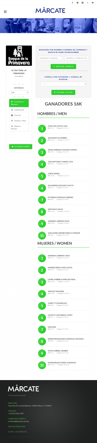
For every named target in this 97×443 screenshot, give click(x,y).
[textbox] (50, 58)
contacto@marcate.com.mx (18, 421)
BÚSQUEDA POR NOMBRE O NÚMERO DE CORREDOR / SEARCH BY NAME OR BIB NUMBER (63, 51)
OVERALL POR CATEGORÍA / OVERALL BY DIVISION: (63, 78)
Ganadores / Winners (17, 103)
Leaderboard (17, 110)
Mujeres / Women (16, 127)
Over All (15, 115)
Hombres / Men (18, 120)
